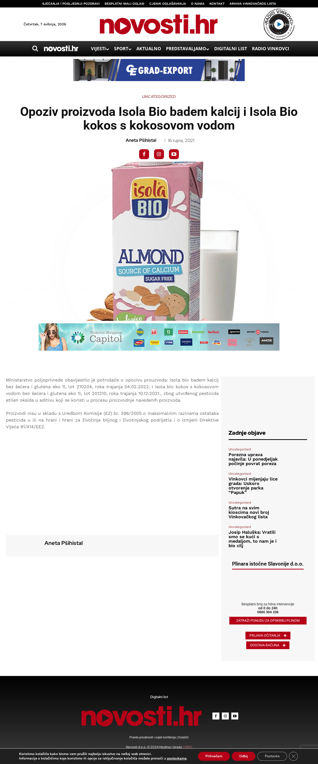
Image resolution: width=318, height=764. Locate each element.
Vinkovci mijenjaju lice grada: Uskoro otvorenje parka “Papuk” (253, 485)
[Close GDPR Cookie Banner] (293, 756)
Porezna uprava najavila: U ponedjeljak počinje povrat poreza (253, 459)
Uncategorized (159, 97)
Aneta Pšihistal (141, 140)
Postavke (272, 756)
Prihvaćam (214, 756)
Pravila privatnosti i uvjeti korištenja (153, 737)
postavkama (177, 758)
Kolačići (183, 737)
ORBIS (187, 747)
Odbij (243, 756)
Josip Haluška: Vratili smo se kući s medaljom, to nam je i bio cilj (253, 538)
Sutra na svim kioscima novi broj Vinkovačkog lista (249, 512)
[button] (35, 48)
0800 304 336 (267, 612)
